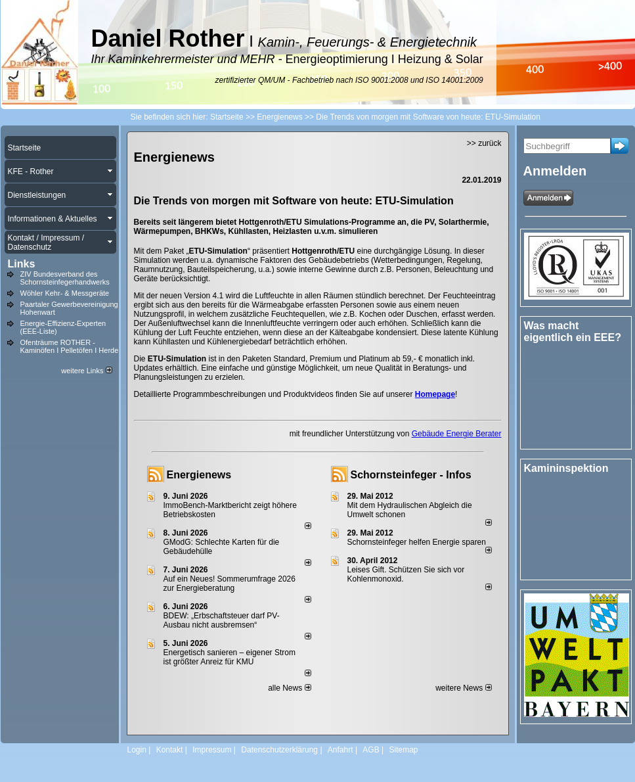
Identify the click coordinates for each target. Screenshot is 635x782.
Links (21, 263)
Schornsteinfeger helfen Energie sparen (416, 542)
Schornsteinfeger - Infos (411, 474)
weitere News (463, 688)
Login (136, 749)
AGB (370, 749)
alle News (289, 688)
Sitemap (403, 749)
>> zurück (484, 143)
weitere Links (86, 371)
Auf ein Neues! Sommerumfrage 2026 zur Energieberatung (230, 583)
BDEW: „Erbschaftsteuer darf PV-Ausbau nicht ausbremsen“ (222, 620)
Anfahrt (340, 749)
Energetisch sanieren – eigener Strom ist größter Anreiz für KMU (230, 657)
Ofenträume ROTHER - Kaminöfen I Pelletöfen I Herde (69, 346)
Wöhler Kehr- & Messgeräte (65, 293)
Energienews (199, 474)
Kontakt (169, 749)
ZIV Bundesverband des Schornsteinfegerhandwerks (65, 278)
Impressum (211, 749)
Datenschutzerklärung (279, 749)
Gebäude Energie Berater (457, 433)
